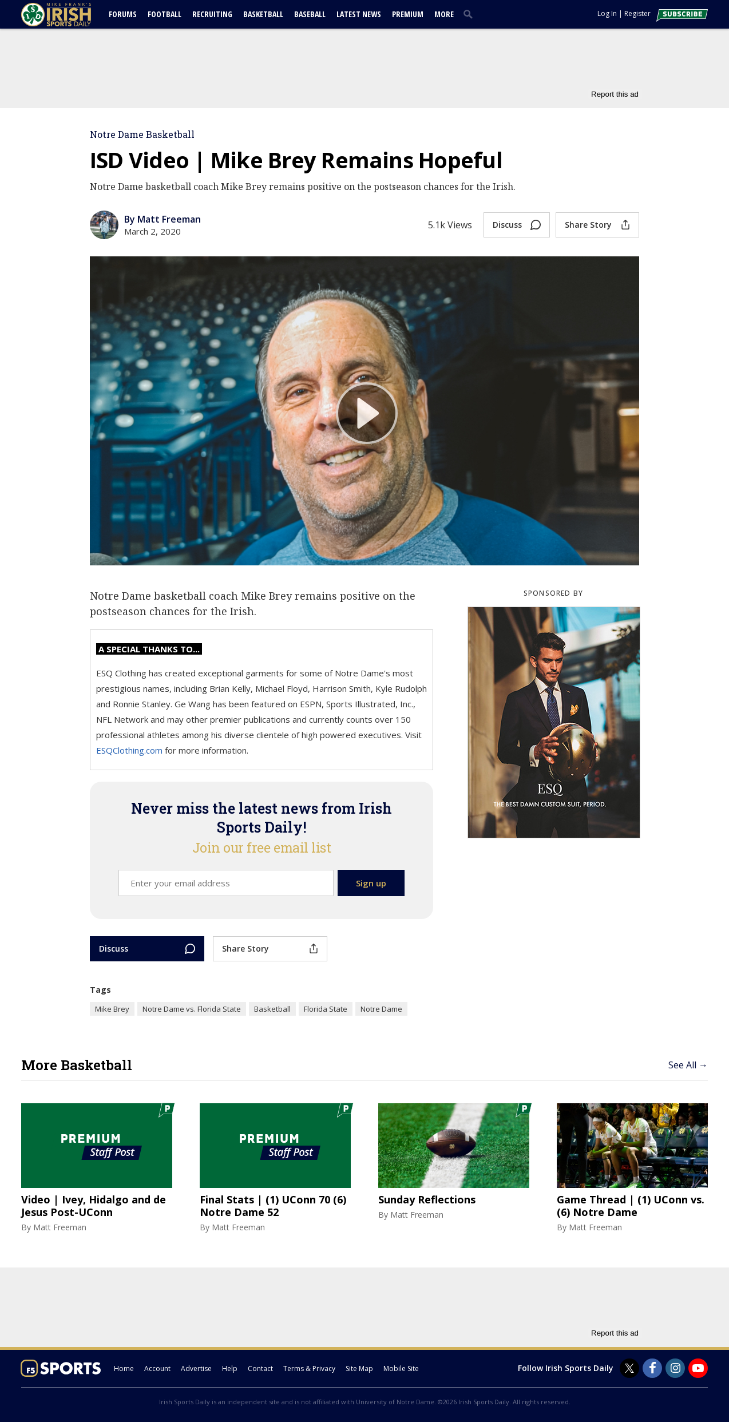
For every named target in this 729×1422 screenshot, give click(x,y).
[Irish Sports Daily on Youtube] (698, 1368)
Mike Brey (112, 1009)
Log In (607, 13)
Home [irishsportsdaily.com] (124, 1368)
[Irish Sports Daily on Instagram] (675, 1368)
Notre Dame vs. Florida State (191, 1009)
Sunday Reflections (427, 1200)
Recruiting (212, 14)
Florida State (325, 1009)
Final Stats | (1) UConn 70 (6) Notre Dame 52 (273, 1206)
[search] (470, 13)
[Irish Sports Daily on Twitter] (629, 1368)
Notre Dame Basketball (142, 134)
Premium (407, 14)
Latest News (358, 14)
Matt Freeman (59, 1227)
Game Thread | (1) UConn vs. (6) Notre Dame (630, 1206)
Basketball (263, 14)
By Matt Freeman (162, 219)
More (444, 14)
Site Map (359, 1368)
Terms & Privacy (309, 1368)
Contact (260, 1368)
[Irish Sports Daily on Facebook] (652, 1368)
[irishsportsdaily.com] (69, 14)
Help (229, 1368)
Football (164, 14)
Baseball (310, 14)
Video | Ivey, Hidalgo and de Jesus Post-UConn (93, 1206)
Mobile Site (401, 1368)
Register (637, 13)
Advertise (196, 1368)
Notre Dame (381, 1009)
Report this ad (615, 94)
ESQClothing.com (130, 750)
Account (157, 1368)
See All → (688, 1065)
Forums (123, 14)
